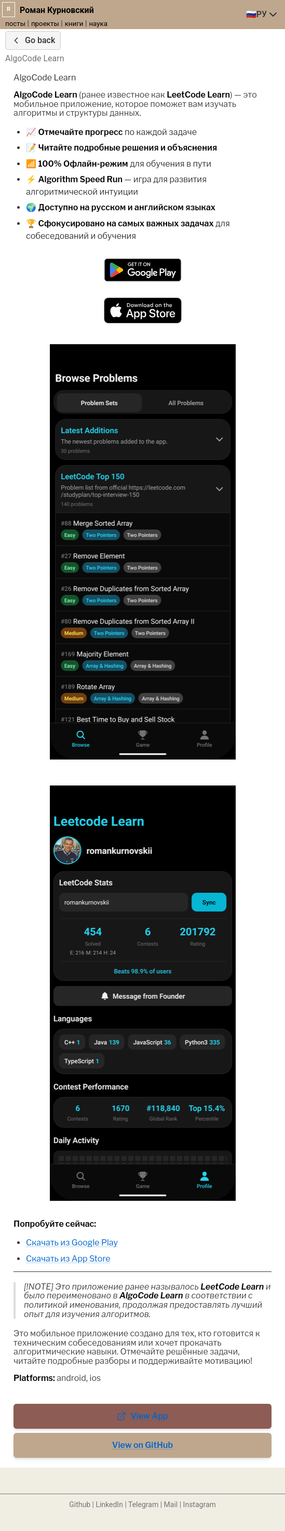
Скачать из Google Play (72, 1243)
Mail (171, 1504)
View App (142, 1416)
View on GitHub (142, 1445)
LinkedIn (109, 1504)
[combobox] (262, 14)
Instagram (199, 1504)
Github (79, 1504)
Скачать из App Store (68, 1259)
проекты (45, 24)
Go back (33, 40)
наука (98, 24)
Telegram (143, 1504)
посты (15, 24)
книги (74, 24)
